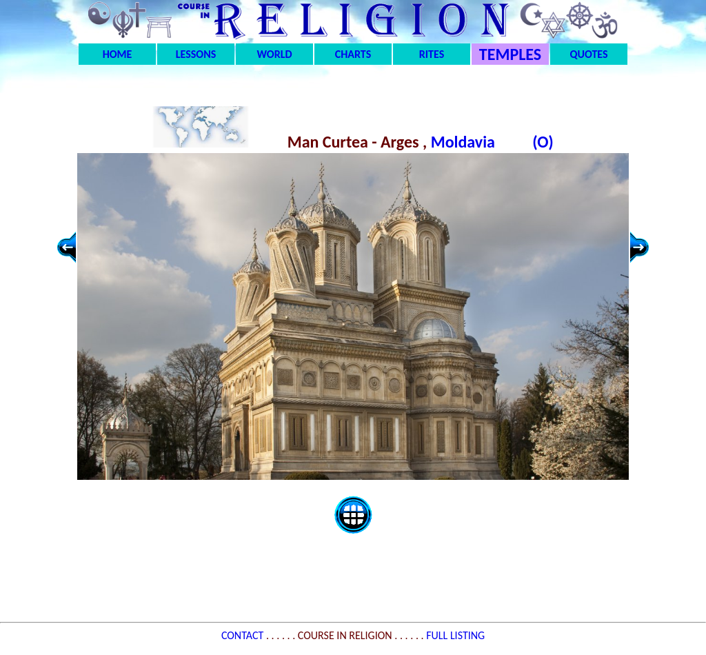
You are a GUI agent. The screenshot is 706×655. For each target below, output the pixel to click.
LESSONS (196, 54)
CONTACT (243, 635)
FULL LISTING (455, 635)
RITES (431, 54)
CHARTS (353, 54)
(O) (542, 142)
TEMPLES (510, 54)
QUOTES (588, 54)
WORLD (274, 54)
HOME (117, 54)
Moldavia (465, 142)
